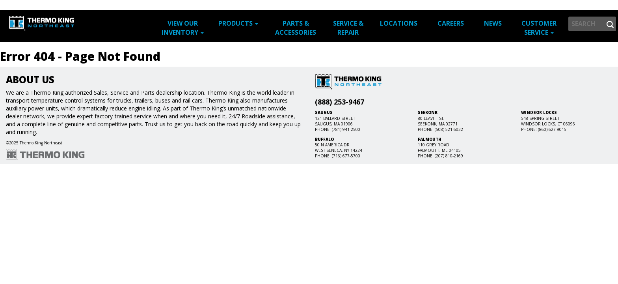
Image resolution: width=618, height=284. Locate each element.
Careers (450, 23)
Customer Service (539, 28)
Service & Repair (348, 28)
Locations (398, 23)
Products (238, 23)
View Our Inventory (183, 28)
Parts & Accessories (295, 28)
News (493, 23)
